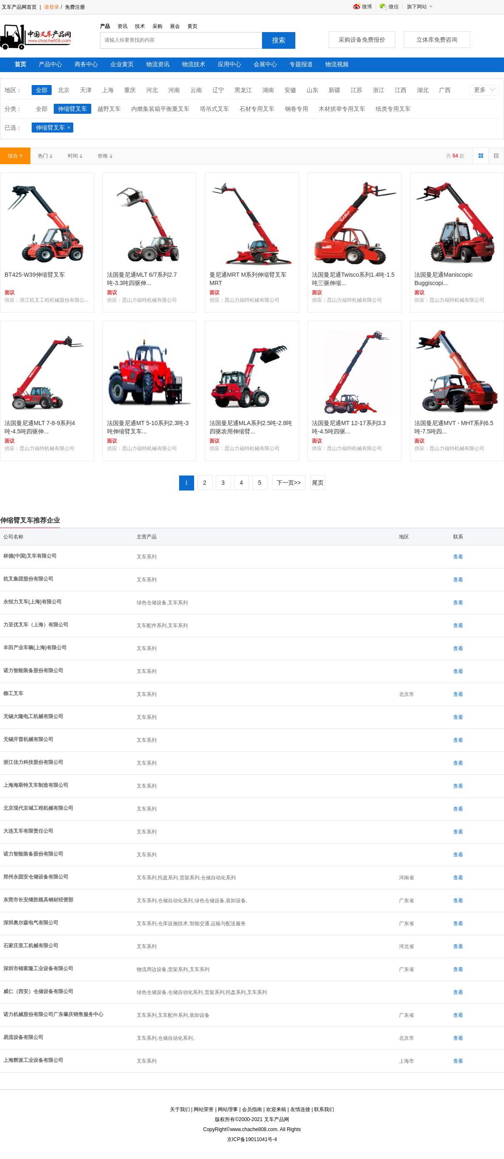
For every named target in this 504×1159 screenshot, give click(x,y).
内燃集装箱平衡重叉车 (160, 108)
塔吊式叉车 (214, 108)
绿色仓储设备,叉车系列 (162, 603)
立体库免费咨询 (437, 39)
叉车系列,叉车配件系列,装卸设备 (173, 1015)
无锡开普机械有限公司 (28, 739)
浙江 (378, 90)
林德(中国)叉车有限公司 (30, 556)
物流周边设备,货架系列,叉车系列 (173, 969)
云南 (196, 90)
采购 (157, 26)
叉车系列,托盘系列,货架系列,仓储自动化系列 (186, 878)
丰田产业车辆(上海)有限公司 (35, 648)
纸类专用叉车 (393, 108)
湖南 (268, 90)
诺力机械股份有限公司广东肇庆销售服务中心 (53, 1014)
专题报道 (301, 64)
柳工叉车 (13, 693)
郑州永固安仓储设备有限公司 (35, 877)
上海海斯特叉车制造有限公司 (35, 785)
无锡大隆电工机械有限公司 (33, 716)
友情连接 (300, 1109)
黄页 (192, 26)
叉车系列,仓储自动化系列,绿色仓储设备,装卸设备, (192, 901)
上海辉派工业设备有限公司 (33, 1060)
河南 (174, 90)
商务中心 (86, 64)
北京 (64, 90)
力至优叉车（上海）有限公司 (35, 625)
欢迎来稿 (276, 1109)
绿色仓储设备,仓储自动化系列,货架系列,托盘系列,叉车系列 (202, 992)
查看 (458, 557)
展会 (175, 26)
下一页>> (289, 482)
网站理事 (228, 1109)
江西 (401, 90)
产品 (105, 26)
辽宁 (218, 90)
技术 (140, 26)
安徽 (290, 90)
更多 (480, 89)
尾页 (318, 482)
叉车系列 (147, 557)
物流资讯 (158, 64)
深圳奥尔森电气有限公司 (30, 923)
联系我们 (324, 1109)
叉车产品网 (276, 1119)
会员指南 (252, 1109)
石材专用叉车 (257, 108)
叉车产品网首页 (19, 7)
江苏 (356, 90)
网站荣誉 (204, 1109)
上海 (108, 90)
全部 (41, 90)
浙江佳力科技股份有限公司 (33, 762)
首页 (20, 64)
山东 (312, 90)
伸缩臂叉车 (72, 108)
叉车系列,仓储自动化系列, (166, 1038)
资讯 (122, 26)
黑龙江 (243, 90)
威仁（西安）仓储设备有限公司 (38, 991)
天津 (86, 90)
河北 (152, 90)
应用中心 (229, 64)
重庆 (130, 90)
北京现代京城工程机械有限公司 (38, 808)
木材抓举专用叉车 (342, 108)
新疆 (334, 90)
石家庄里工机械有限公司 (30, 946)
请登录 (51, 7)
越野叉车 (109, 108)
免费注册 (74, 7)
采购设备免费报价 (362, 39)
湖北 (423, 90)
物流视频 (337, 64)
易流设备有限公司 (23, 1037)
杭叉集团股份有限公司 (28, 579)
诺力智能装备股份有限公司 (33, 670)
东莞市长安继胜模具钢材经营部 (38, 900)
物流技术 (193, 64)
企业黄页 (122, 64)
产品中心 (50, 64)
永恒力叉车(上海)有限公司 (32, 602)
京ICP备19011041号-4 (252, 1139)
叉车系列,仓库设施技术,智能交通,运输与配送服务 (191, 923)
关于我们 (180, 1109)
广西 (445, 90)
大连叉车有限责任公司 (28, 831)
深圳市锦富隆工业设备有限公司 (38, 968)
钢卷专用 (296, 108)
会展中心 (265, 64)
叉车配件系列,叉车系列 (162, 625)
